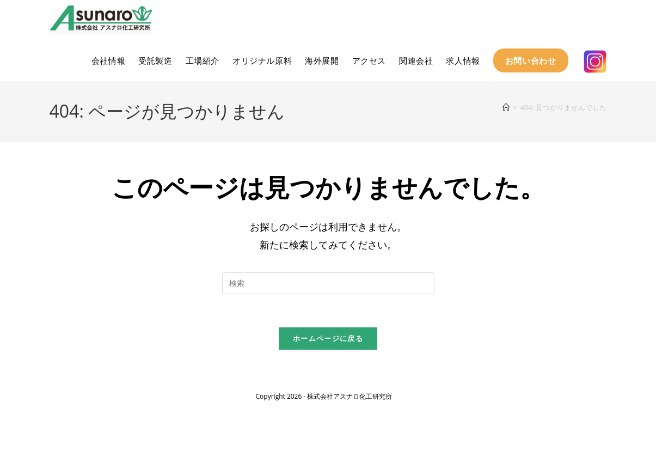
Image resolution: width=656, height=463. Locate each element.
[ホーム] (506, 107)
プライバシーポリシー (574, 388)
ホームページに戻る (328, 338)
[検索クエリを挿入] (328, 283)
